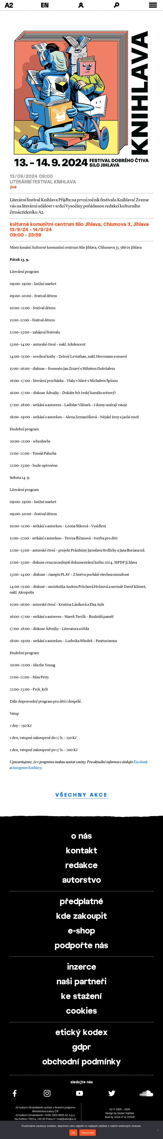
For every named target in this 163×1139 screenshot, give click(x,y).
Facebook (141, 762)
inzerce (81, 967)
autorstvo (81, 880)
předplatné (81, 902)
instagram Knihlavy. (27, 767)
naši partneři (82, 982)
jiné (13, 187)
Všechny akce (81, 795)
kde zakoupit (81, 916)
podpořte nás (81, 946)
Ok (73, 1132)
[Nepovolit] (158, 1130)
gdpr (81, 1047)
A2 (9, 5)
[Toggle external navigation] (153, 5)
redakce (81, 866)
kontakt (81, 851)
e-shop (81, 931)
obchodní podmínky (81, 1062)
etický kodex (81, 1033)
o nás (81, 836)
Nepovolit (87, 1132)
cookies (81, 1011)
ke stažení (81, 996)
